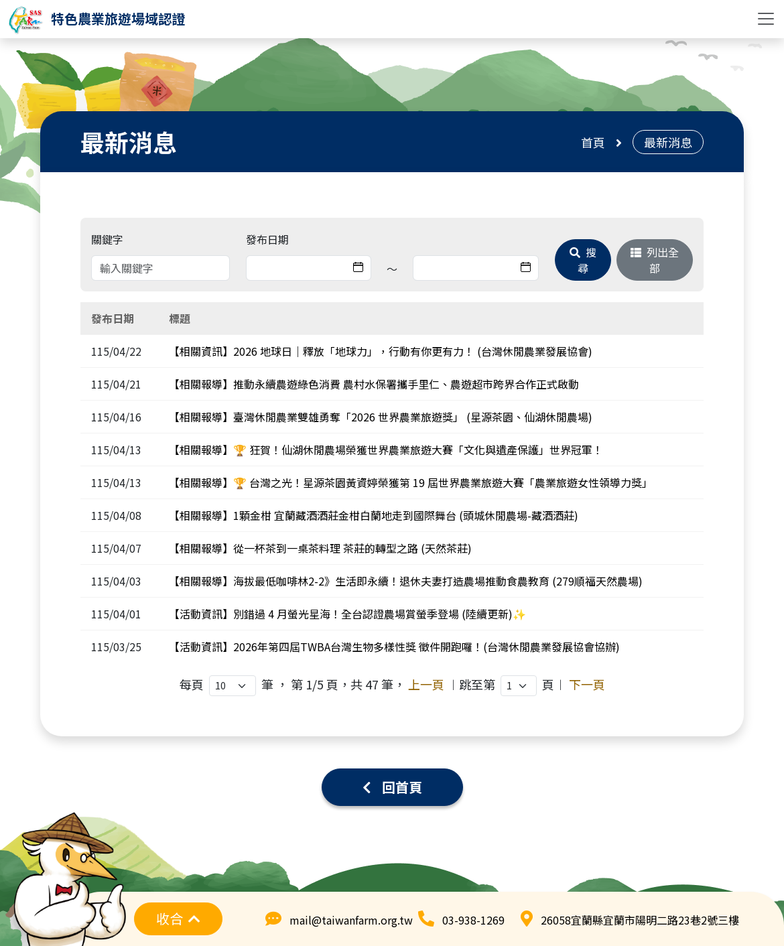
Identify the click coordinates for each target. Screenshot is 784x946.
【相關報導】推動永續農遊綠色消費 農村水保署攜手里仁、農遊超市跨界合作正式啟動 (374, 384)
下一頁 (587, 684)
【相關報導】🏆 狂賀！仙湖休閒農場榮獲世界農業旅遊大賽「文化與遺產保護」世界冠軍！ (386, 450)
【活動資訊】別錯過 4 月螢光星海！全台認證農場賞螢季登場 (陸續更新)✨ (347, 614)
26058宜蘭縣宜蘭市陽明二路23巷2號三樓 (640, 920)
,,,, (519, 685)
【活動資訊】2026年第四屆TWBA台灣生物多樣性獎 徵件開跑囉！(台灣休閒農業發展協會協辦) (394, 646)
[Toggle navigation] (766, 18)
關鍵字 (107, 239)
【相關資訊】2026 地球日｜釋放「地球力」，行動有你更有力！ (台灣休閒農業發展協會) (380, 351)
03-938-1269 (473, 920)
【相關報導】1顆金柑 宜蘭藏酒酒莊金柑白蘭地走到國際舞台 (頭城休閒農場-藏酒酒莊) (373, 515)
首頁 (593, 142)
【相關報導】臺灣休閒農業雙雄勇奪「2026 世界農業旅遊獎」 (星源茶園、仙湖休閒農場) (380, 417)
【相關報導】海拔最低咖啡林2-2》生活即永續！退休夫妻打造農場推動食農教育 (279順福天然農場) (406, 581)
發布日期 (267, 239)
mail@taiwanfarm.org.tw (351, 920)
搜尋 (583, 260)
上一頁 (426, 684)
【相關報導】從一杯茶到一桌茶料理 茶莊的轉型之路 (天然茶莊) (320, 548)
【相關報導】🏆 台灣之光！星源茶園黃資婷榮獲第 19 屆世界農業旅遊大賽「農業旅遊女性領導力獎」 (411, 482)
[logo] (96, 18)
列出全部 (655, 260)
